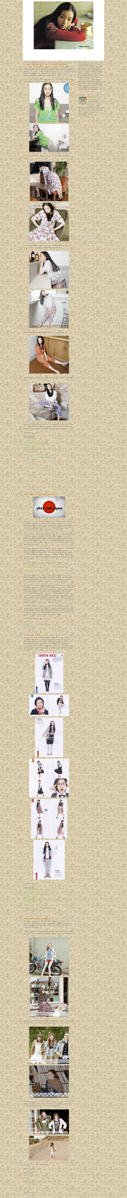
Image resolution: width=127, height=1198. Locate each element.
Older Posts (70, 1189)
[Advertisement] (63, 54)
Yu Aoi (37, 459)
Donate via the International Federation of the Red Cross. (46, 567)
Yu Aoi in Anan (29, 441)
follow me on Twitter (95, 241)
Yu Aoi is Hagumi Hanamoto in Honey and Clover (41, 449)
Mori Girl (93, 97)
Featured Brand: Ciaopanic (37, 919)
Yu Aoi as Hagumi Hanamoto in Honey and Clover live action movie (48, 900)
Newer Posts (28, 1189)
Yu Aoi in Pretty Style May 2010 (36, 443)
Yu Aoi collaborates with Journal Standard (46, 64)
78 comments (49, 624)
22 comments (48, 908)
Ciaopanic (38, 1168)
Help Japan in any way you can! (40, 494)
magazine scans (34, 910)
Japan (31, 626)
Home (49, 1189)
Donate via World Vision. (33, 571)
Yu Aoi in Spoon (29, 451)
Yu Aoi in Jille (29, 439)
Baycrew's (38, 433)
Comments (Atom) (40, 1192)
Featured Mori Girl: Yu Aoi (34, 445)
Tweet (26, 454)
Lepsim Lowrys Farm (31, 1175)
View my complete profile (87, 116)
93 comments (48, 457)
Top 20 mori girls (30, 447)
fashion (31, 459)
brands (31, 1182)
